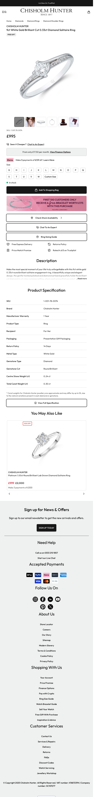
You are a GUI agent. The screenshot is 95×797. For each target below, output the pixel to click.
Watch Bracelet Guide (46, 704)
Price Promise (46, 683)
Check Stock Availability (47, 218)
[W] (39, 176)
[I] (24, 169)
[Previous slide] (9, 494)
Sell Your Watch (46, 709)
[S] (9, 176)
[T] (16, 176)
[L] (46, 169)
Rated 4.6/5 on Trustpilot (64, 250)
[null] (46, 190)
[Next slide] (84, 494)
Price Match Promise (21, 250)
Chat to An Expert (35, 144)
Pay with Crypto (46, 693)
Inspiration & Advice (46, 720)
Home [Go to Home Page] (8, 21)
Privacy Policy (46, 661)
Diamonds (19, 21)
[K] (39, 169)
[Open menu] (4, 12)
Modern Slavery (46, 645)
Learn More (48, 160)
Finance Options (46, 688)
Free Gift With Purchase (46, 714)
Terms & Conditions (46, 650)
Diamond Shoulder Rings (53, 21)
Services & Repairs (46, 741)
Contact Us (46, 736)
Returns (46, 752)
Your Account (46, 677)
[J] (31, 169)
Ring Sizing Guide (46, 237)
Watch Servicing (46, 768)
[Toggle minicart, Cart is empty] (89, 12)
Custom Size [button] (50, 176)
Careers (46, 629)
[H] (16, 169)
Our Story (46, 635)
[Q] (83, 169)
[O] (68, 169)
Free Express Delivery (22, 244)
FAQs (46, 757)
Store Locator (46, 624)
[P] (76, 169)
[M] (53, 169)
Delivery (46, 747)
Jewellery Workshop (46, 773)
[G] (9, 169)
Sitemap (47, 640)
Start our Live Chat (46, 558)
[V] (31, 176)
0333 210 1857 (51, 552)
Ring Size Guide (46, 698)
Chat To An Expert (46, 227)
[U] (24, 176)
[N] (61, 169)
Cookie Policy (46, 656)
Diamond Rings (33, 21)
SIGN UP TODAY (46, 527)
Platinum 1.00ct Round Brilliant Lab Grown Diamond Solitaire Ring (39, 475)
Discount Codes (46, 762)
